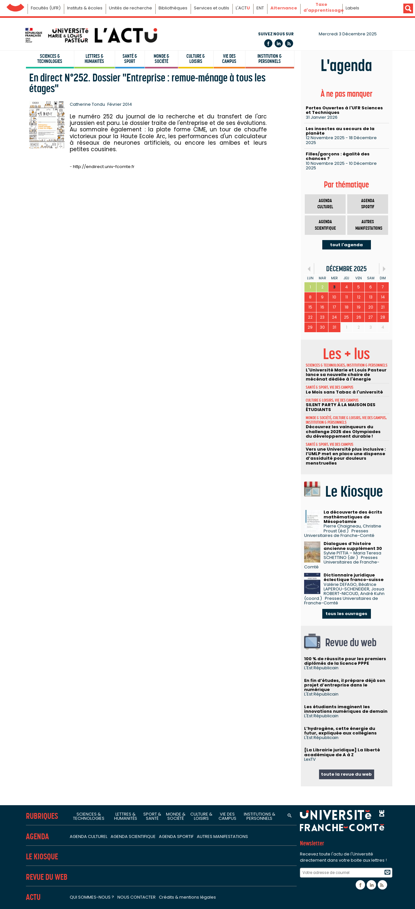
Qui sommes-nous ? (92, 897)
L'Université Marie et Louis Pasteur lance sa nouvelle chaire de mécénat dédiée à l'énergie (346, 374)
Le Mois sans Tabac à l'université (344, 392)
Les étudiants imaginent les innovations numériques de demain (345, 709)
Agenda (37, 836)
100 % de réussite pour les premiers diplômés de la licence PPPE (345, 661)
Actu (33, 897)
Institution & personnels (269, 58)
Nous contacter (136, 897)
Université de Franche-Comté (15, 6)
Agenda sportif (367, 204)
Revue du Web (46, 877)
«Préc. (309, 268)
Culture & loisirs (195, 58)
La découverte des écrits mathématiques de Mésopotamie (353, 517)
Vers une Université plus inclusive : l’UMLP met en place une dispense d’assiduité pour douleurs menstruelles (346, 456)
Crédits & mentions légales (187, 897)
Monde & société (161, 58)
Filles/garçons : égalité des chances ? (338, 156)
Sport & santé (152, 816)
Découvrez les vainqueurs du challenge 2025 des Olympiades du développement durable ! (343, 431)
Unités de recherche (130, 8)
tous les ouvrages (346, 614)
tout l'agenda (346, 245)
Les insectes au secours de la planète (340, 131)
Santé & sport (130, 58)
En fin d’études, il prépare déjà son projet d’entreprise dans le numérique (344, 685)
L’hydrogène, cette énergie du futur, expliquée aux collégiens (340, 730)
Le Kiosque (42, 856)
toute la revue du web (346, 774)
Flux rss (289, 43)
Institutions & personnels (259, 816)
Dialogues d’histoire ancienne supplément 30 (353, 545)
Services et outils (211, 8)
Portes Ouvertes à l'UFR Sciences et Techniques (344, 110)
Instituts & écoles (84, 8)
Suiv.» (384, 268)
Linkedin (279, 43)
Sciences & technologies (49, 58)
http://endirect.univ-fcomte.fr (104, 167)
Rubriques (42, 816)
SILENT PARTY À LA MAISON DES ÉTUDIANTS (340, 407)
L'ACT (243, 8)
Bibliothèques (173, 8)
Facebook (268, 43)
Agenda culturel (325, 204)
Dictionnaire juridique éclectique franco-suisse (354, 577)
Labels (352, 8)
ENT (260, 8)
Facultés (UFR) (46, 8)
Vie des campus (229, 58)
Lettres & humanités (94, 58)
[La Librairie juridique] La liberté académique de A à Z (342, 752)
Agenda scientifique (325, 225)
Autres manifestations (368, 225)
